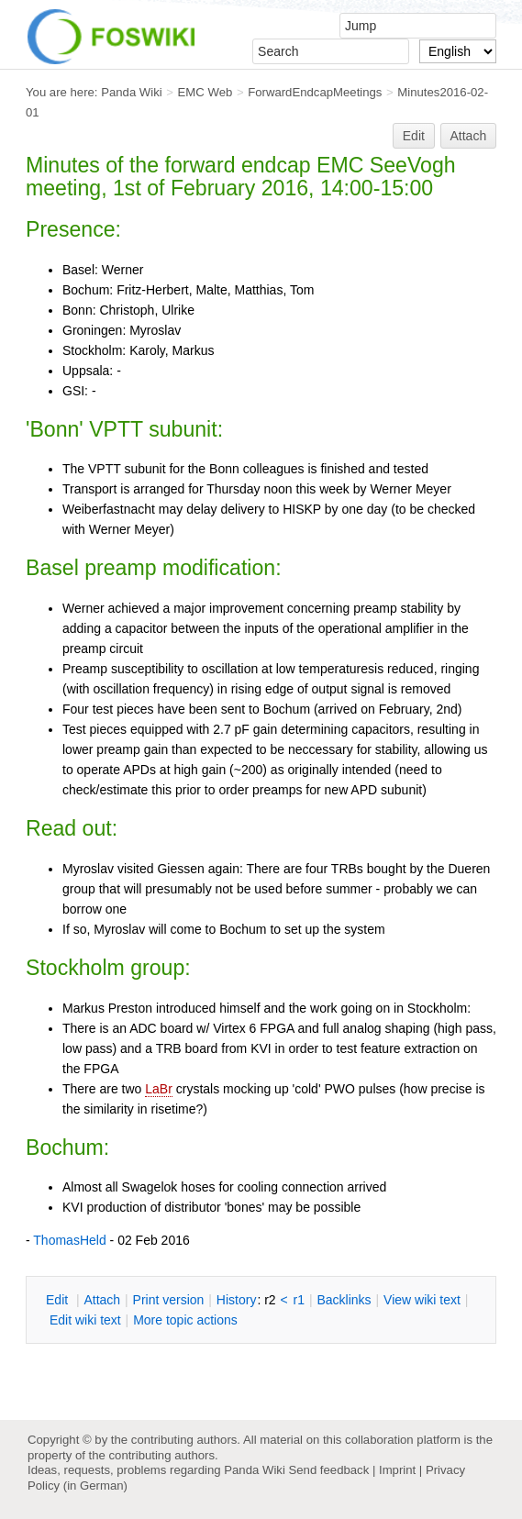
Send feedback (328, 1470)
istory (237, 1299)
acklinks (344, 1299)
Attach (468, 135)
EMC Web (205, 92)
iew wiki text (422, 1299)
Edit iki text (85, 1320)
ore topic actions (185, 1320)
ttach (101, 1299)
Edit (414, 135)
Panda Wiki (131, 92)
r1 (299, 1299)
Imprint (397, 1470)
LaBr (158, 1088)
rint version (169, 1299)
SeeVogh (413, 165)
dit (59, 1299)
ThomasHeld (69, 1240)
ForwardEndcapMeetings (315, 92)
